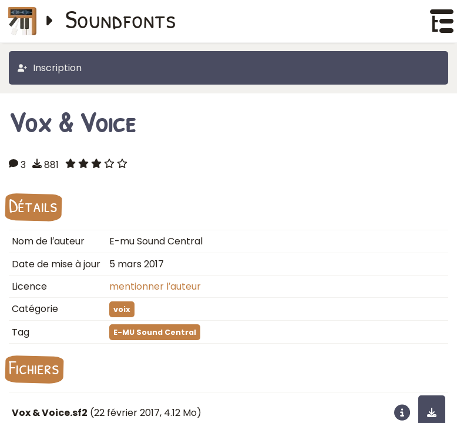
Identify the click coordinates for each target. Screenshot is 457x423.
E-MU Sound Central (154, 332)
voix (121, 309)
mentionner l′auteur (155, 286)
